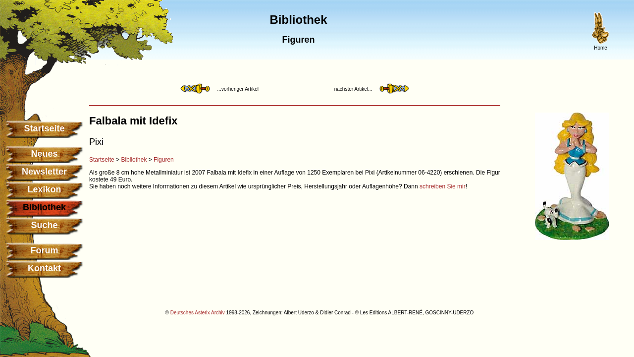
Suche (44, 225)
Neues (44, 154)
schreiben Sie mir (443, 186)
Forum (44, 250)
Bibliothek (134, 159)
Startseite (44, 128)
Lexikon (44, 189)
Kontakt (44, 268)
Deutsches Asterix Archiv (197, 312)
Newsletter (44, 172)
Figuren (164, 159)
